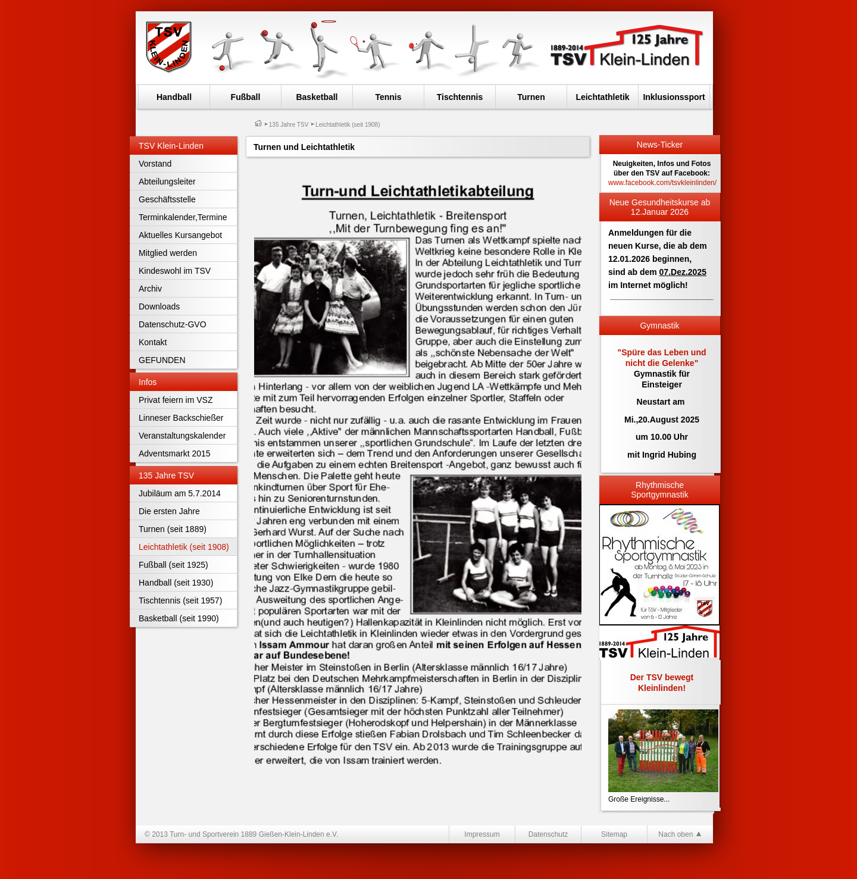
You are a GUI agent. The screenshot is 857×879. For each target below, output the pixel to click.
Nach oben (680, 834)
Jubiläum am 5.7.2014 (180, 493)
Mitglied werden (168, 253)
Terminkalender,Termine (183, 217)
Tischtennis (460, 97)
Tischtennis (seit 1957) (180, 600)
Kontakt (153, 342)
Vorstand (155, 163)
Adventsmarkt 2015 (175, 453)
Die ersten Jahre (169, 511)
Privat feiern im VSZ (175, 400)
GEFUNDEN (162, 360)
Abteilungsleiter (167, 181)
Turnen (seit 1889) (173, 529)
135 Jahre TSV (289, 124)
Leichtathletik (602, 97)
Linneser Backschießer (181, 418)
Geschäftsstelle (167, 199)
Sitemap (614, 834)
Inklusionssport (674, 97)
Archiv (150, 288)
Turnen (531, 97)
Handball (174, 97)
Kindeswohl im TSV (175, 271)
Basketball (316, 97)
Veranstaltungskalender (182, 435)
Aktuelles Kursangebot (180, 235)
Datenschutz (548, 834)
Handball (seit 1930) (176, 582)
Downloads (159, 306)
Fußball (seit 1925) (173, 565)
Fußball (246, 97)
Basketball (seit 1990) (179, 618)
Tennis (388, 97)
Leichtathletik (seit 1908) (184, 547)
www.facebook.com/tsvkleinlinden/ (662, 183)
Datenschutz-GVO (173, 324)
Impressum (481, 834)
